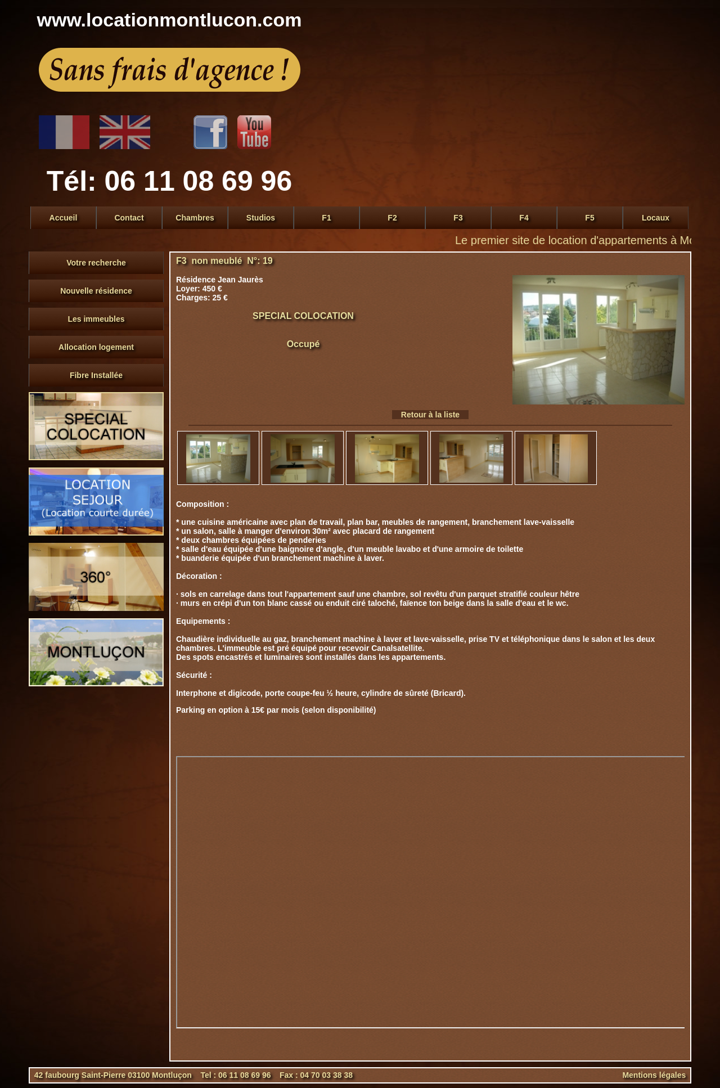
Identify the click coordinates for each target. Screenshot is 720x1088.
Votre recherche (96, 262)
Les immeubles (96, 318)
